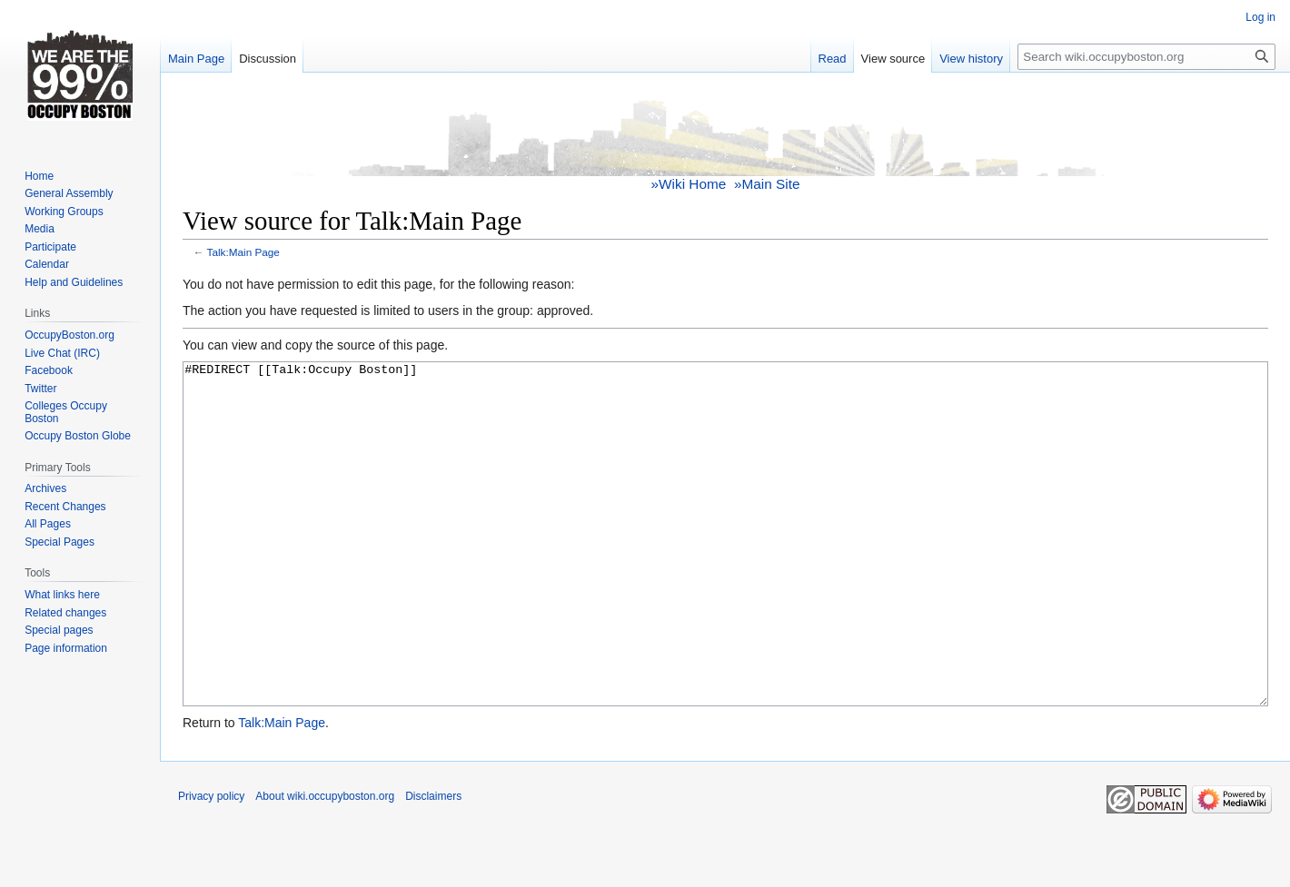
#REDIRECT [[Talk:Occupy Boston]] (725, 567)
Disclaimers (433, 864)
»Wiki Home (689, 184)
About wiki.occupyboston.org (324, 864)
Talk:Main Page (243, 252)
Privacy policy (211, 864)
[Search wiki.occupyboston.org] (1146, 57)
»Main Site (767, 184)
